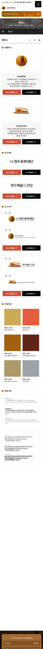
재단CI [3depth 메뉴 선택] (10, 31)
